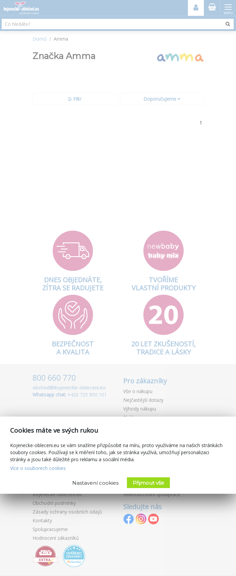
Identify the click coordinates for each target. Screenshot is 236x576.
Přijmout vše (148, 483)
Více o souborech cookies (38, 468)
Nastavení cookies (95, 483)
